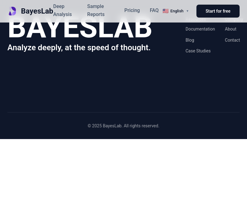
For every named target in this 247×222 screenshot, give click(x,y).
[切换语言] (176, 11)
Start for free (218, 11)
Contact (232, 40)
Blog (190, 40)
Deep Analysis (62, 10)
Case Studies (198, 50)
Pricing (132, 10)
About (230, 29)
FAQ (154, 10)
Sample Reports (96, 10)
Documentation (200, 29)
